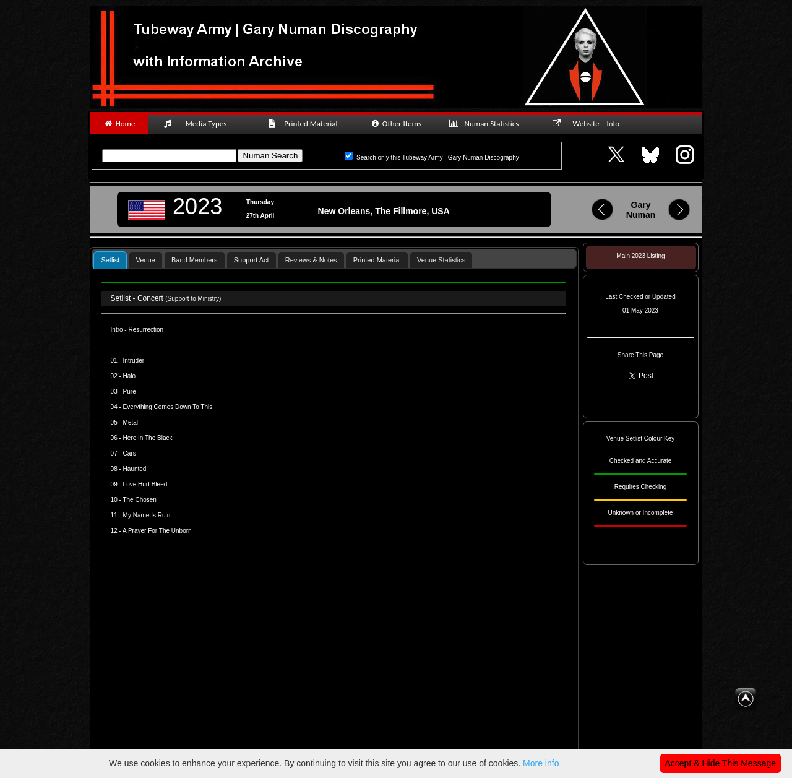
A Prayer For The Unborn (157, 530)
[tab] (110, 259)
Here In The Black (148, 437)
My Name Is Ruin (147, 515)
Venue (145, 260)
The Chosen (139, 499)
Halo (129, 376)
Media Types (200, 123)
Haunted (135, 468)
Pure (129, 391)
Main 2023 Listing (640, 256)
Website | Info (590, 123)
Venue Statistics (441, 260)
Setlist (110, 260)
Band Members (194, 260)
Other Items (395, 123)
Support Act (251, 260)
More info (541, 763)
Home (119, 123)
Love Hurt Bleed (145, 484)
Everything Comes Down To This (168, 407)
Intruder (133, 360)
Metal (130, 422)
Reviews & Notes (311, 260)
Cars (129, 453)
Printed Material (305, 123)
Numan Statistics (486, 123)
